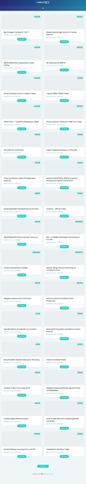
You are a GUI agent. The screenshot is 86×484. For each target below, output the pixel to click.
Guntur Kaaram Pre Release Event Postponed (59, 299)
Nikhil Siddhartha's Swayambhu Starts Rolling (19, 64)
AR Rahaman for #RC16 (55, 63)
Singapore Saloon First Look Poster (17, 298)
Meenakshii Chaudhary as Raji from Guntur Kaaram (63, 330)
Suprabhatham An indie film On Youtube (20, 329)
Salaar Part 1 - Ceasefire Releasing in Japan (21, 122)
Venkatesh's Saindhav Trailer (57, 449)
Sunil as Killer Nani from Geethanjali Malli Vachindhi (62, 420)
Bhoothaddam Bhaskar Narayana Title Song (21, 360)
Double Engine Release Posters (16, 419)
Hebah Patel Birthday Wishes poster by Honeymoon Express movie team (62, 179)
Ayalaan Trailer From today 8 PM (17, 388)
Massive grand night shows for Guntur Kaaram (61, 33)
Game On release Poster (56, 360)
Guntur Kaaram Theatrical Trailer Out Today (64, 122)
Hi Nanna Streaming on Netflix (16, 268)
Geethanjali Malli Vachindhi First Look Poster (21, 209)
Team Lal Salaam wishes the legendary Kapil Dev (19, 179)
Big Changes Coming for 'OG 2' (16, 32)
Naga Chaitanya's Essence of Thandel (61, 150)
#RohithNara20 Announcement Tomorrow (21, 237)
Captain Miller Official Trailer (57, 93)
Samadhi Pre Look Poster (14, 150)
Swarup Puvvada (9, 35)
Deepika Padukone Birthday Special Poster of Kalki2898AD (63, 389)
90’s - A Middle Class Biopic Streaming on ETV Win (63, 238)
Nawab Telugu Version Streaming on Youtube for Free (61, 269)
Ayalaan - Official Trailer (56, 209)
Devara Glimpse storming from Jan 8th (19, 449)
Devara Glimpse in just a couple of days (20, 93)
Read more (22, 39)
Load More (43, 466)
